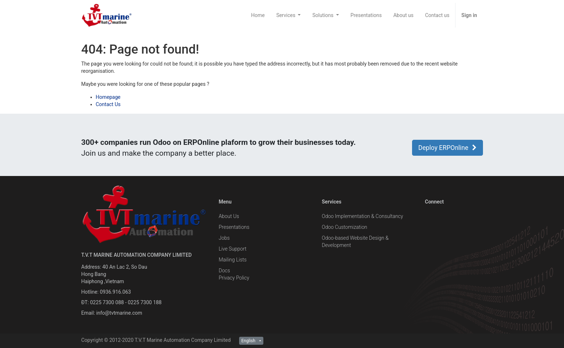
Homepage (108, 97)
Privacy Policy (234, 278)
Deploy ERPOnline (447, 147)
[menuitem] (258, 15)
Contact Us (108, 104)
